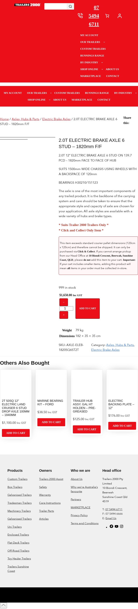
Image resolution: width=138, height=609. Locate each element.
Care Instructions (50, 503)
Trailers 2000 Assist (51, 479)
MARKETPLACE (80, 507)
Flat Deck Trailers (18, 543)
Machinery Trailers (19, 511)
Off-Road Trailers (18, 551)
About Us (76, 479)
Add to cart (87, 308)
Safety (43, 487)
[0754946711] (80, 15)
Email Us (111, 518)
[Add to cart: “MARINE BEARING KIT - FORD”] (51, 422)
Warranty (45, 495)
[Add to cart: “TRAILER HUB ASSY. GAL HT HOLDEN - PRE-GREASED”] (87, 429)
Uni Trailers (15, 527)
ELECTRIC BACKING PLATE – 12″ (121, 404)
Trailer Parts (46, 511)
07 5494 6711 (94, 15)
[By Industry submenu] (102, 62)
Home (4, 119)
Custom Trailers (17, 479)
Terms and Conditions (85, 523)
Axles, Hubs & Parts (25, 119)
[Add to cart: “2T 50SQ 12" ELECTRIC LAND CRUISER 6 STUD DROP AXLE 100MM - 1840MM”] (16, 433)
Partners (76, 499)
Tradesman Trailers (20, 503)
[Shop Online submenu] (102, 69)
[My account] (120, 15)
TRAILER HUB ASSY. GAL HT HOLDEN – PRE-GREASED (84, 406)
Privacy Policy (79, 515)
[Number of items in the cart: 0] (107, 16)
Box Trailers (15, 487)
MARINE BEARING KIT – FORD (50, 402)
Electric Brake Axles (56, 119)
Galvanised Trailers (20, 495)
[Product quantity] (66, 308)
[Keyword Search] (56, 6)
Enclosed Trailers (18, 535)
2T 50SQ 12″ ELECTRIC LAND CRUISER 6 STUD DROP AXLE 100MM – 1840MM (15, 408)
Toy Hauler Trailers (19, 559)
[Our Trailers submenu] (104, 42)
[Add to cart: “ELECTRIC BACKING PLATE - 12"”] (122, 426)
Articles (44, 519)
